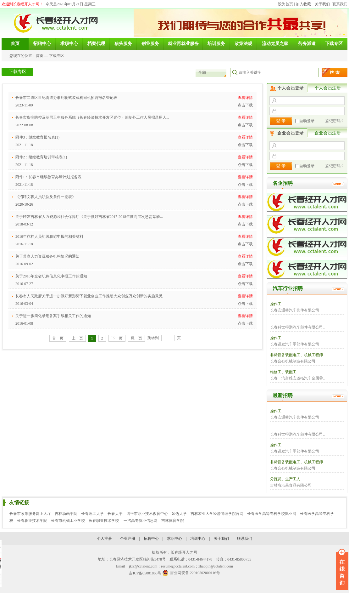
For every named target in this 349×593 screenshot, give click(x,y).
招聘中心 (151, 538)
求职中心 (174, 538)
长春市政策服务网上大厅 (30, 513)
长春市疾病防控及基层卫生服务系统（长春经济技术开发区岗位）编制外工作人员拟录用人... (92, 117)
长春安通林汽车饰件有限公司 (294, 310)
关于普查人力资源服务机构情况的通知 (47, 256)
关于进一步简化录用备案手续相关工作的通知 (53, 316)
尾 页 (136, 338)
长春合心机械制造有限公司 (292, 361)
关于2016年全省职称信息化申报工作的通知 (51, 276)
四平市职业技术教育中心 (147, 513)
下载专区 (56, 56)
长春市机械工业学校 (68, 520)
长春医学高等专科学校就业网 (271, 513)
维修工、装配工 (283, 372)
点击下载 (245, 105)
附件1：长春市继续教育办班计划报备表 (48, 177)
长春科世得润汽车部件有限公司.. (297, 327)
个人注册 (104, 538)
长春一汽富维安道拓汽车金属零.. (297, 378)
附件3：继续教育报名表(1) (37, 137)
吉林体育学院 (172, 520)
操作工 (275, 304)
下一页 (117, 338)
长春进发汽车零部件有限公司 (294, 344)
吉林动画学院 (66, 513)
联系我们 (339, 4)
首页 (39, 56)
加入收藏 (303, 4)
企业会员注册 (327, 133)
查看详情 (245, 97)
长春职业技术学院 (32, 520)
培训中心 (197, 538)
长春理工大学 (92, 513)
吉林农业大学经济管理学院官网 (217, 513)
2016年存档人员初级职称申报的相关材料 (49, 236)
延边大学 (179, 513)
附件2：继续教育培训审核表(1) (41, 157)
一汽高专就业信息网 (141, 520)
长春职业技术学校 (104, 520)
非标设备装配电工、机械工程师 (296, 355)
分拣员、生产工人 (285, 479)
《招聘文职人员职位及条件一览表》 (45, 197)
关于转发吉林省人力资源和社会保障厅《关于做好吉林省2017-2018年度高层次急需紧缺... (89, 216)
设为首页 (285, 4)
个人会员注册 (327, 88)
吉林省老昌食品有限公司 (291, 485)
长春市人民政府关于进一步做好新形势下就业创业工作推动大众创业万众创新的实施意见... (90, 296)
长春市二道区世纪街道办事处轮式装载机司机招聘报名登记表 (66, 97)
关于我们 (322, 4)
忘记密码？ (334, 121)
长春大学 (115, 513)
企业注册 (127, 538)
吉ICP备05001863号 (145, 573)
